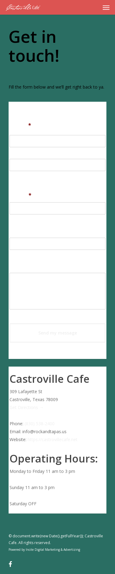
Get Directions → (27, 407)
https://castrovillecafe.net (53, 439)
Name (20, 125)
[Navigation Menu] (106, 7)
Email (17, 230)
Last (13, 175)
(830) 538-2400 (40, 423)
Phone (20, 195)
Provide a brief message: (41, 266)
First (14, 151)
